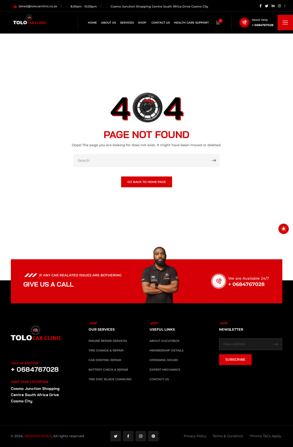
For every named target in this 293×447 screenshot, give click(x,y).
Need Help (260, 20)
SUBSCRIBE (235, 359)
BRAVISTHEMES (38, 436)
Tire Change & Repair (106, 350)
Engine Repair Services (108, 341)
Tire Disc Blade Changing (110, 379)
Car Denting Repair (105, 360)
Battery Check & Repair (108, 369)
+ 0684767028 (262, 25)
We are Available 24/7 (253, 278)
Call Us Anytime (24, 363)
